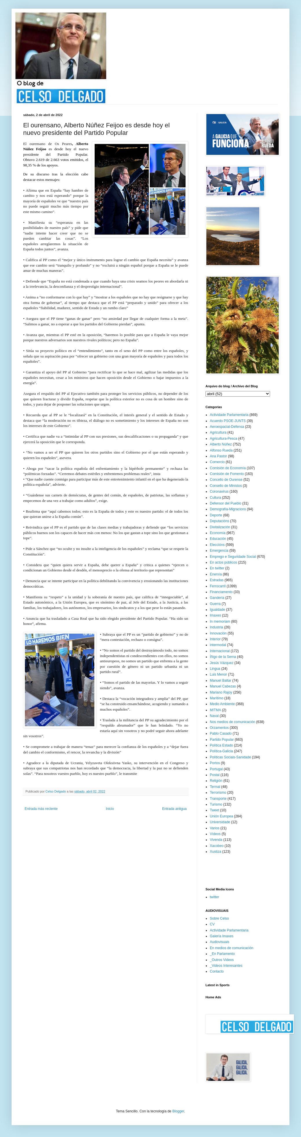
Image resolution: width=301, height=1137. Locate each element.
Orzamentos (219, 728)
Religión (216, 781)
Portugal (216, 769)
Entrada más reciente (41, 809)
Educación (218, 539)
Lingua (215, 669)
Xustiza (215, 852)
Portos (215, 763)
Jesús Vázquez (221, 663)
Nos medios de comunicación (232, 722)
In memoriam (220, 621)
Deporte (216, 515)
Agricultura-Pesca (223, 439)
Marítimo (216, 698)
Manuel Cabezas (223, 686)
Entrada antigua (174, 809)
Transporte (218, 799)
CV (212, 924)
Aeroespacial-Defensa (227, 427)
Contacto (217, 971)
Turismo (216, 804)
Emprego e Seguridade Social (233, 557)
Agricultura (218, 432)
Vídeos (215, 834)
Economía (217, 533)
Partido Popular (222, 740)
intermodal (218, 645)
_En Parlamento (222, 954)
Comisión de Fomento (227, 474)
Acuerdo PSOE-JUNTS (228, 421)
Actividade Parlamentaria (229, 415)
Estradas (216, 580)
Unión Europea (221, 816)
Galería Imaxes (221, 936)
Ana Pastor (218, 456)
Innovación (218, 633)
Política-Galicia (221, 751)
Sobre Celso (219, 918)
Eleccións (217, 545)
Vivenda (216, 840)
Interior (215, 639)
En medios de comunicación (231, 948)
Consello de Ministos (226, 486)
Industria (216, 627)
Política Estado (221, 745)
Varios (214, 828)
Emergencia (219, 551)
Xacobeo (216, 846)
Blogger (178, 1111)
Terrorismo (218, 793)
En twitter (217, 568)
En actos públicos (223, 562)
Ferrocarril (218, 586)
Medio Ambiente (222, 704)
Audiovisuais (219, 942)
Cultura (215, 498)
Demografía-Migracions (228, 509)
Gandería (217, 598)
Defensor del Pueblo (225, 503)
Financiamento (221, 592)
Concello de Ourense (226, 480)
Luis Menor (218, 674)
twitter (214, 897)
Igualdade (217, 610)
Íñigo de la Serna (223, 657)
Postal (214, 775)
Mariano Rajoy (221, 692)
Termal (215, 787)
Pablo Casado (221, 733)
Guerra (215, 604)
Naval (214, 716)
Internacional (220, 651)
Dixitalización (220, 527)
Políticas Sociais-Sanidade (230, 757)
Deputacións (219, 521)
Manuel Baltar (220, 680)
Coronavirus (219, 491)
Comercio (217, 462)
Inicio (110, 809)
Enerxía (216, 574)
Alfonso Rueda (221, 450)
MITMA (215, 710)
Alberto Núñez (221, 444)
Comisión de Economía (228, 468)
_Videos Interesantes (226, 966)
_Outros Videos (222, 960)
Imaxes (215, 615)
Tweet (214, 810)
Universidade (220, 822)
